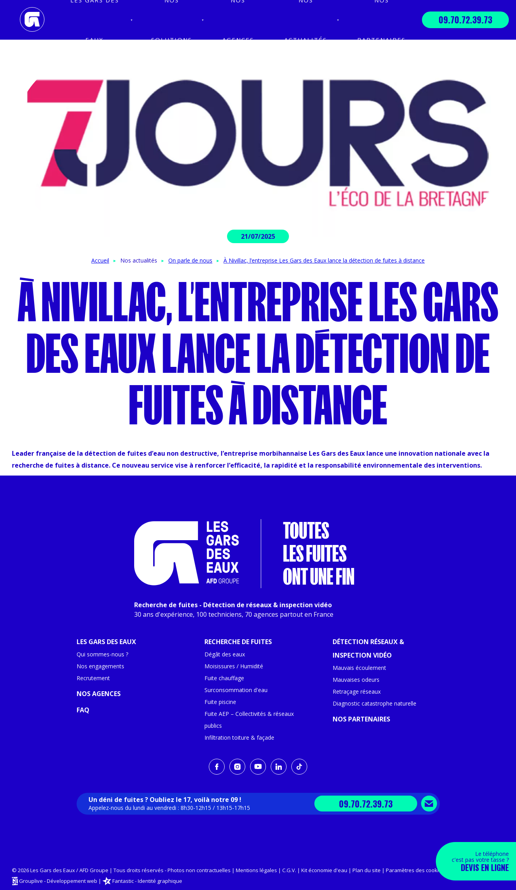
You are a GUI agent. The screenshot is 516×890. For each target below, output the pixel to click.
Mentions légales (256, 870)
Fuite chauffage (224, 678)
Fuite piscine (220, 702)
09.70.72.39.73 (465, 19)
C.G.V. (289, 870)
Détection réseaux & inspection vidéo (368, 648)
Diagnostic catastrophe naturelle (374, 703)
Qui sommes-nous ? (102, 654)
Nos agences (99, 693)
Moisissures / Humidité (233, 666)
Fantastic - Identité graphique (147, 880)
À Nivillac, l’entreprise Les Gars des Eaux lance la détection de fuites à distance (324, 260)
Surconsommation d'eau (236, 690)
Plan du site (366, 870)
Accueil (100, 260)
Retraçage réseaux (357, 691)
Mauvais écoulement (359, 667)
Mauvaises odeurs (356, 679)
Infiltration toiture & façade (239, 737)
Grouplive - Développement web (58, 880)
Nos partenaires (361, 719)
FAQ (83, 710)
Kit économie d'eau (324, 870)
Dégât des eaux (224, 654)
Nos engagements (100, 666)
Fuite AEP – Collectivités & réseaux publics (249, 719)
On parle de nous (190, 260)
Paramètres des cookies (415, 870)
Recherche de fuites (238, 641)
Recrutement (93, 678)
